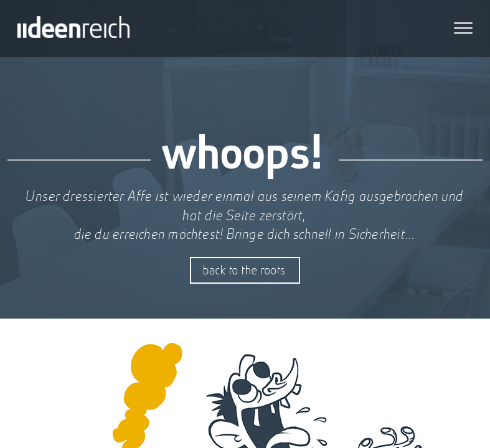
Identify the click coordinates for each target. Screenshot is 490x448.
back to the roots (245, 270)
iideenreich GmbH (73, 28)
